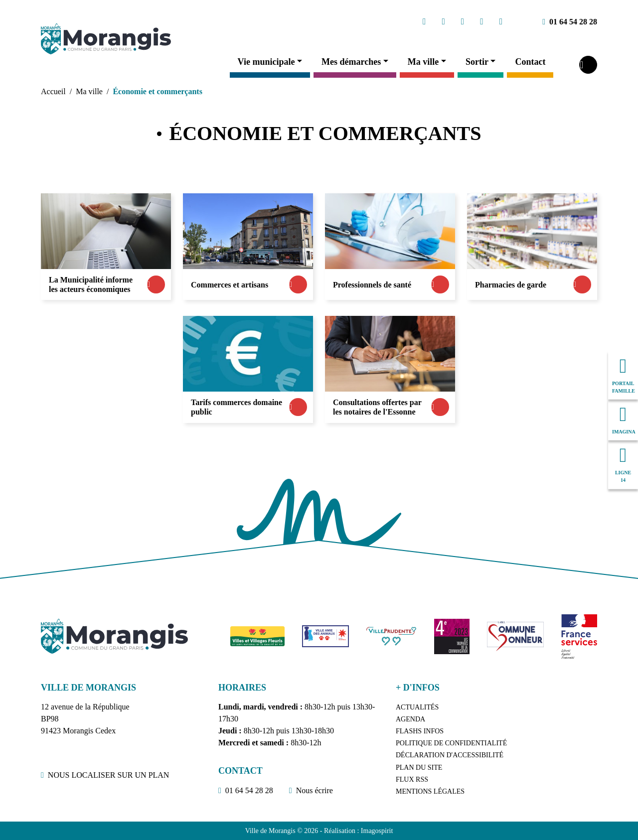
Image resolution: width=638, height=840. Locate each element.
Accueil (53, 91)
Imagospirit (377, 831)
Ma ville (423, 62)
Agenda (410, 719)
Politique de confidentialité (451, 743)
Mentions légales (430, 791)
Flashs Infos (420, 731)
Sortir (477, 62)
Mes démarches (351, 62)
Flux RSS (412, 779)
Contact (530, 62)
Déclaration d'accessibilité (449, 755)
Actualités (417, 707)
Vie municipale (266, 62)
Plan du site (419, 767)
